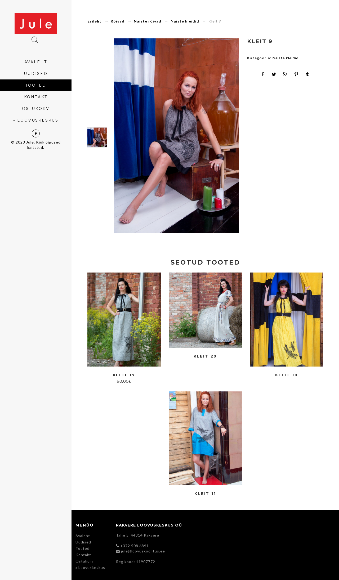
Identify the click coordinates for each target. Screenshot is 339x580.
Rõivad (117, 21)
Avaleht (82, 535)
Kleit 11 (205, 494)
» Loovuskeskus (90, 567)
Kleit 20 (205, 356)
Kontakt (83, 554)
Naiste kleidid (185, 21)
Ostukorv (84, 561)
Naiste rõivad (147, 21)
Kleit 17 (124, 375)
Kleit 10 (286, 375)
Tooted (82, 548)
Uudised (83, 542)
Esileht (94, 21)
